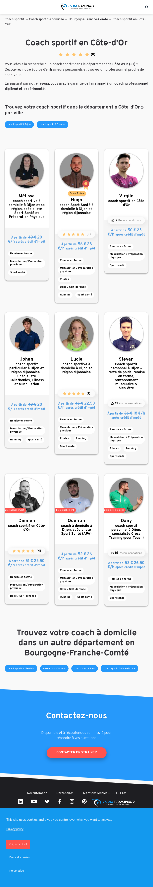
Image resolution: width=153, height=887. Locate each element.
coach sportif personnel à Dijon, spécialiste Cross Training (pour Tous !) (126, 529)
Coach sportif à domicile (46, 20)
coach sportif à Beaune (52, 124)
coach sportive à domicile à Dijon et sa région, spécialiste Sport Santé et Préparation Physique (27, 206)
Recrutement (37, 793)
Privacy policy (15, 829)
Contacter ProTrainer (76, 753)
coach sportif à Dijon (19, 124)
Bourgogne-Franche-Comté (88, 20)
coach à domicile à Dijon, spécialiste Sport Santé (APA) (76, 527)
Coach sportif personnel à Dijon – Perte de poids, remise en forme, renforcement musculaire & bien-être (126, 374)
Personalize (16, 870)
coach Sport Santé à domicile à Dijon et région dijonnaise (76, 206)
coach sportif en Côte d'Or (126, 200)
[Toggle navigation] (6, 7)
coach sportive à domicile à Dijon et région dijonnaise (76, 366)
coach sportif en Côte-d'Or (27, 525)
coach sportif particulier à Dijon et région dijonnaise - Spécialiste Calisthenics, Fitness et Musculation (27, 372)
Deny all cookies (19, 857)
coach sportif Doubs (54, 668)
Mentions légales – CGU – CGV (104, 793)
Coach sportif (14, 20)
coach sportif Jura (85, 668)
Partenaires (65, 793)
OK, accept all (18, 844)
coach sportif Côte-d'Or (21, 668)
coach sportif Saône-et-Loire (119, 668)
